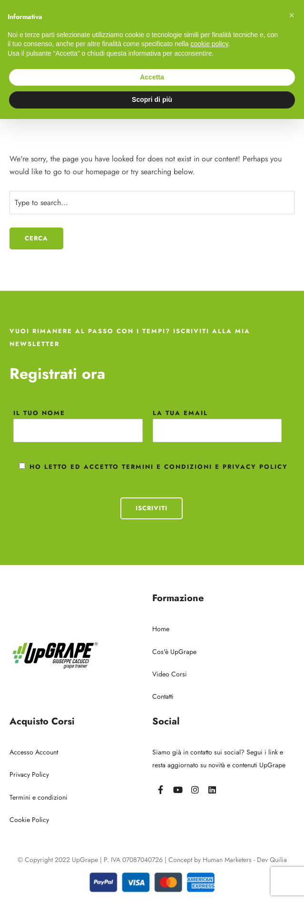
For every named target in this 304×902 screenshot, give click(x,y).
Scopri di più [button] (152, 99)
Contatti (163, 696)
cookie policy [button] (209, 44)
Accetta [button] (152, 77)
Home (160, 629)
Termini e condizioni (39, 797)
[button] (291, 15)
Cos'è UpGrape (174, 651)
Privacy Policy (29, 774)
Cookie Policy (29, 819)
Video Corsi (169, 674)
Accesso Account (34, 752)
